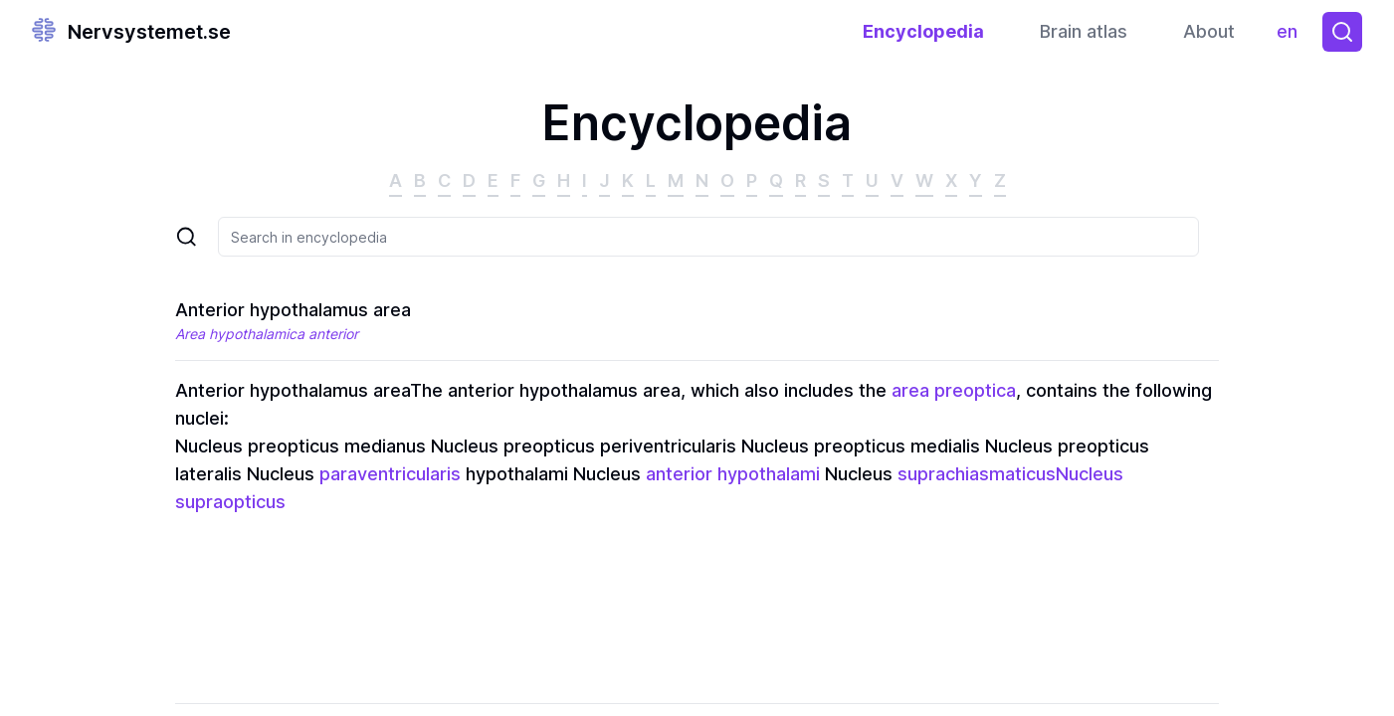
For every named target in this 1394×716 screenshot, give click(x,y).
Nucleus (1089, 473)
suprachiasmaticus (976, 473)
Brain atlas (1083, 31)
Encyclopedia (923, 31)
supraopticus (230, 501)
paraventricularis (390, 473)
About (1209, 31)
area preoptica (954, 390)
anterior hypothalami (733, 473)
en (1292, 36)
